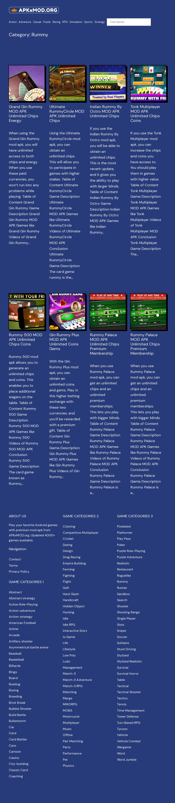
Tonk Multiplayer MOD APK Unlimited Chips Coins (145, 113)
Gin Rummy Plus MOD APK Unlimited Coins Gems (64, 342)
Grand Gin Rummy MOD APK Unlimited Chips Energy (26, 113)
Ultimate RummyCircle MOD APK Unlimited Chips (66, 113)
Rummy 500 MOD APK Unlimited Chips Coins (25, 339)
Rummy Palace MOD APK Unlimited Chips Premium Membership (104, 344)
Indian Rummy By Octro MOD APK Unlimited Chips (106, 111)
